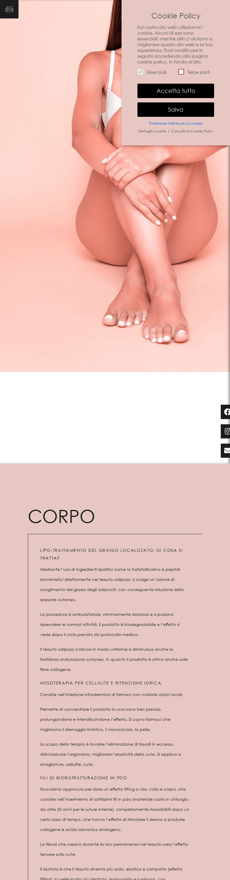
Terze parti (194, 72)
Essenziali (151, 72)
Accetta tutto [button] (176, 90)
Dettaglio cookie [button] (152, 131)
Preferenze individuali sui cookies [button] (176, 123)
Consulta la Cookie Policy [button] (192, 131)
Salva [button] (175, 109)
